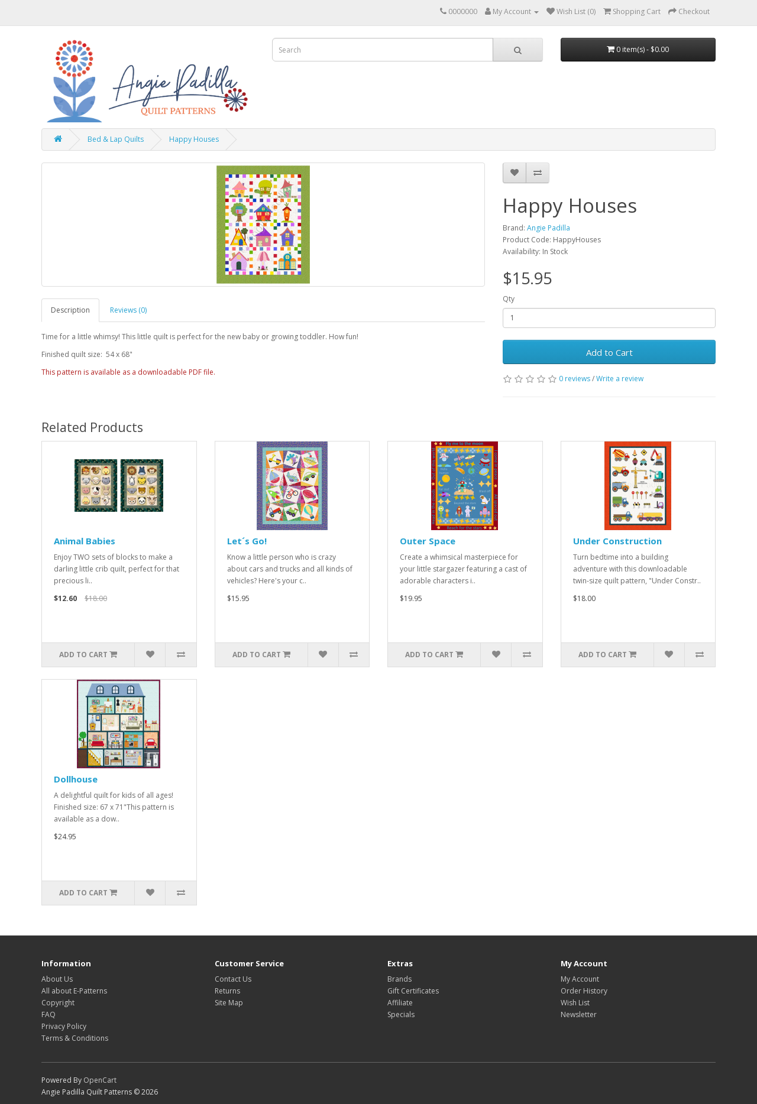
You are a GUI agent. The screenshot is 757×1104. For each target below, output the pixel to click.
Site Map (229, 1003)
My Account (580, 979)
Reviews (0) (128, 310)
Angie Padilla (548, 228)
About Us (57, 979)
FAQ (48, 1014)
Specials (401, 1014)
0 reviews (574, 379)
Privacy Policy (63, 1026)
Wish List (575, 1003)
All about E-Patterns (74, 991)
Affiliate (400, 1003)
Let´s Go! (247, 541)
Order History (584, 991)
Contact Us (233, 979)
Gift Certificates (413, 991)
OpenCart (100, 1080)
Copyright (58, 1003)
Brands (399, 979)
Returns (227, 991)
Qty (509, 299)
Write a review (619, 379)
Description (70, 310)
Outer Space (427, 541)
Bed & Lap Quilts (116, 139)
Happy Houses (194, 139)
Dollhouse (76, 779)
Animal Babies (84, 541)
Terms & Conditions (74, 1038)
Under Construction (617, 541)
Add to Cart (609, 352)
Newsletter (579, 1014)
